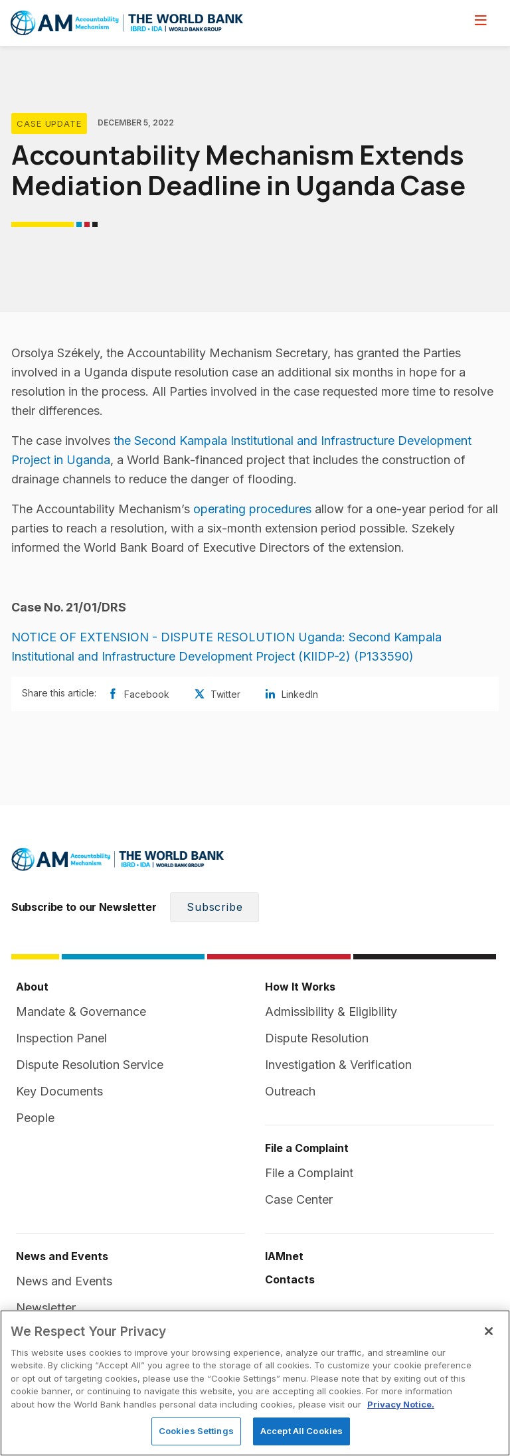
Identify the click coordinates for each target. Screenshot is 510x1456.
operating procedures (252, 509)
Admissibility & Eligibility (331, 1011)
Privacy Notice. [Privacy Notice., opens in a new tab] (400, 1404)
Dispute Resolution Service (89, 1065)
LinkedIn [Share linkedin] (291, 694)
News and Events (64, 1281)
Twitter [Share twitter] (216, 694)
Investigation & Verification (338, 1065)
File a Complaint (309, 1173)
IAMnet (284, 1256)
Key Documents (59, 1091)
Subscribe (214, 907)
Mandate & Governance (81, 1011)
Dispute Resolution (317, 1038)
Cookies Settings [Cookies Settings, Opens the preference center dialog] (196, 1430)
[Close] (488, 1331)
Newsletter (46, 1308)
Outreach (290, 1091)
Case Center (299, 1199)
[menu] (481, 20)
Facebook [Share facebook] (138, 694)
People (35, 1118)
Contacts (290, 1279)
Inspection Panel (61, 1038)
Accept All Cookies (301, 1430)
